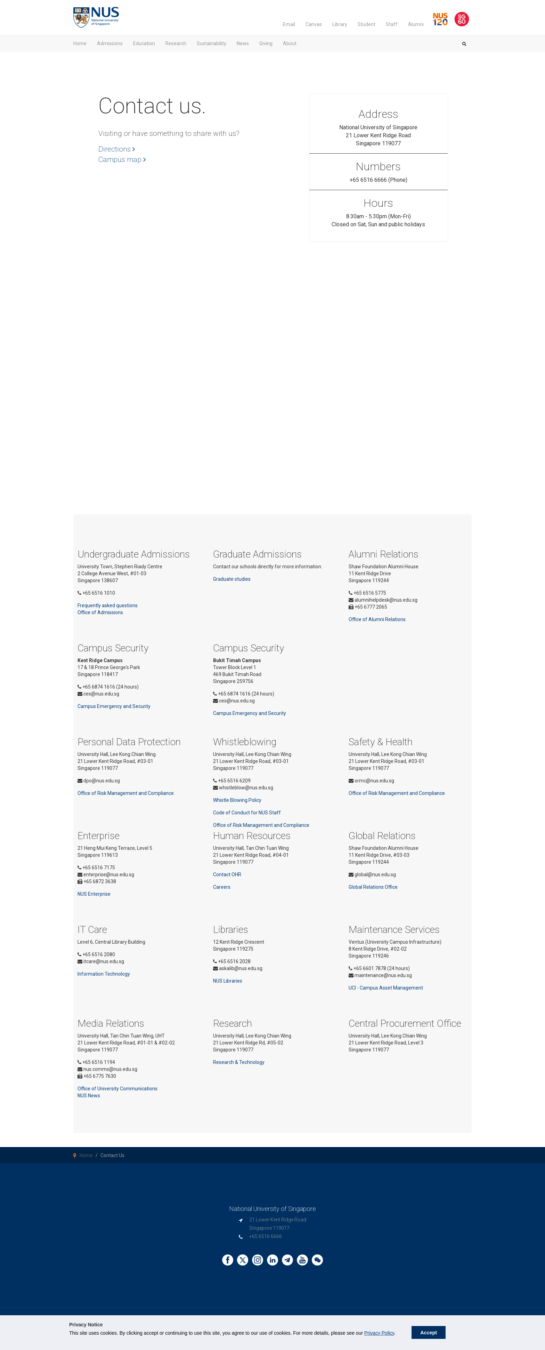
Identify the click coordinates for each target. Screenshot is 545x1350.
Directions (116, 149)
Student (366, 24)
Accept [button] (428, 1332)
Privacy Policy (379, 1333)
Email (289, 24)
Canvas (314, 24)
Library (339, 24)
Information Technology (104, 974)
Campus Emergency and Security (114, 706)
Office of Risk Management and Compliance (126, 793)
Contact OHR (227, 874)
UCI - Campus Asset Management (386, 988)
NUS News (89, 1095)
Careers (221, 887)
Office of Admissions (100, 612)
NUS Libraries (227, 981)
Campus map (122, 159)
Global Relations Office (373, 887)
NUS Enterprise (94, 894)
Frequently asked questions (108, 605)
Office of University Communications (117, 1088)
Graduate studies (232, 579)
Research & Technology (239, 1062)
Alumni (416, 24)
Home (86, 1155)
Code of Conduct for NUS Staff (247, 812)
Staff (392, 24)
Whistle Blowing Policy (237, 800)
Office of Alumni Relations (377, 619)
